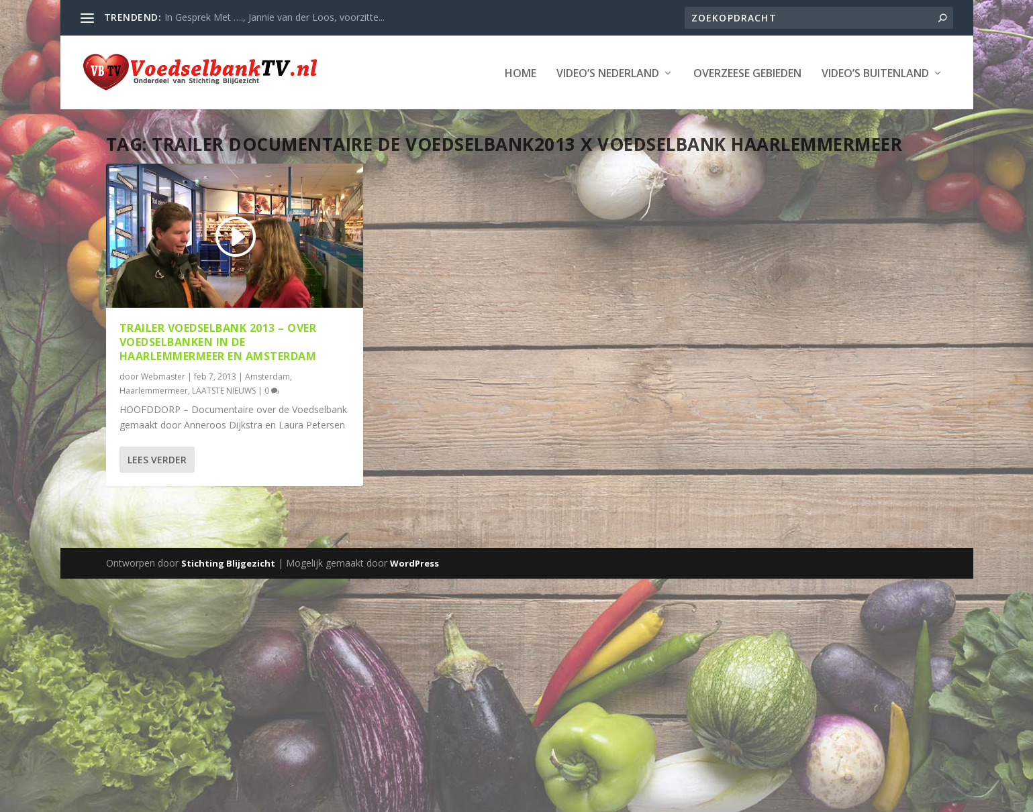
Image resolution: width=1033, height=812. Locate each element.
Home (520, 72)
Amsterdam (267, 375)
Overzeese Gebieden (747, 72)
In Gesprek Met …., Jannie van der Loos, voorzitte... (274, 17)
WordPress (414, 562)
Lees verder (157, 459)
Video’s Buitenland (875, 72)
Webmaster (163, 375)
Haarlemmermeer (153, 390)
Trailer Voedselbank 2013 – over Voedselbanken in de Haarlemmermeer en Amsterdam (218, 341)
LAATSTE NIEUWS (224, 390)
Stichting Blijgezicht (228, 562)
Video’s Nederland (607, 72)
